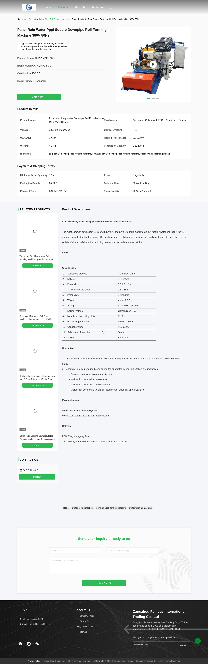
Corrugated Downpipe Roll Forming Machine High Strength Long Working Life (36, 319)
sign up (181, 645)
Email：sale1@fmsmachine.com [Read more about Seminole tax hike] (35, 624)
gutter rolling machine (82, 508)
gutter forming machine (140, 508)
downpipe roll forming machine (111, 508)
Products (63, 7)
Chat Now (39, 96)
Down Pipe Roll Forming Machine (54, 19)
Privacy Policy (34, 661)
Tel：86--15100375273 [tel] (31, 619)
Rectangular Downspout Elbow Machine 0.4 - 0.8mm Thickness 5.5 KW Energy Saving (37, 379)
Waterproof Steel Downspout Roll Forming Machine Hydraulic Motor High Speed (37, 259)
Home (47, 7)
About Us (79, 7)
